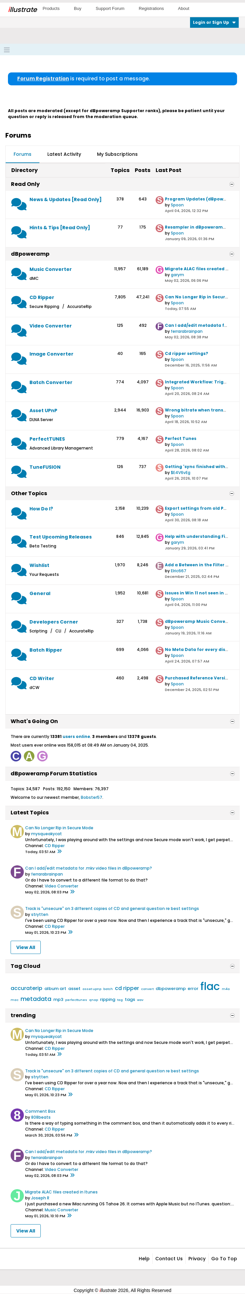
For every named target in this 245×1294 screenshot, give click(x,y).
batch (108, 989)
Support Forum (110, 8)
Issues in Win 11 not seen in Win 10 (202, 593)
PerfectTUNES (47, 439)
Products (51, 8)
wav (140, 1000)
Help (144, 1258)
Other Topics (29, 493)
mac (15, 1000)
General (39, 593)
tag (120, 1000)
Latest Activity (64, 154)
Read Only (25, 184)
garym (177, 275)
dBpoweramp (30, 254)
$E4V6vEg (180, 472)
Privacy (197, 1258)
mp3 (58, 999)
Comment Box (40, 1111)
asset (74, 988)
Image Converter (51, 354)
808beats (41, 1117)
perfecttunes (76, 1000)
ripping (107, 999)
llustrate (22, 9)
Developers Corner (53, 622)
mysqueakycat (46, 834)
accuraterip (26, 988)
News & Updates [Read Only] (65, 199)
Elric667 (178, 571)
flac (210, 986)
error (193, 988)
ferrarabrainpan (187, 331)
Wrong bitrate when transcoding (202, 410)
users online (76, 736)
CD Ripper (41, 297)
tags (130, 999)
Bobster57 (91, 797)
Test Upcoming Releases (60, 537)
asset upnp (91, 989)
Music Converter (50, 269)
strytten (39, 914)
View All (25, 947)
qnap (93, 1000)
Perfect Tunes (180, 438)
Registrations (151, 8)
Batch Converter (51, 382)
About (183, 8)
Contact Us (169, 1258)
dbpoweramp (171, 988)
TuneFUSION (45, 467)
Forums (22, 154)
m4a (226, 989)
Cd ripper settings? (186, 353)
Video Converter (50, 326)
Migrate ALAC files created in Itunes (61, 1192)
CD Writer (41, 678)
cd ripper (127, 988)
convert (147, 989)
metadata (36, 999)
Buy (77, 8)
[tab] (22, 154)
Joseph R (40, 1198)
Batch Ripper (45, 650)
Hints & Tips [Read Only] (59, 227)
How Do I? (41, 508)
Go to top (224, 1258)
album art (55, 988)
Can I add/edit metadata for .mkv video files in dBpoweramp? (88, 868)
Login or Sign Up (214, 22)
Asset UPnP (43, 410)
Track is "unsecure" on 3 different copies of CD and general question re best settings (112, 908)
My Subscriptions (117, 154)
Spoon (177, 205)
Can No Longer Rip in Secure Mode (203, 297)
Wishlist (39, 565)
